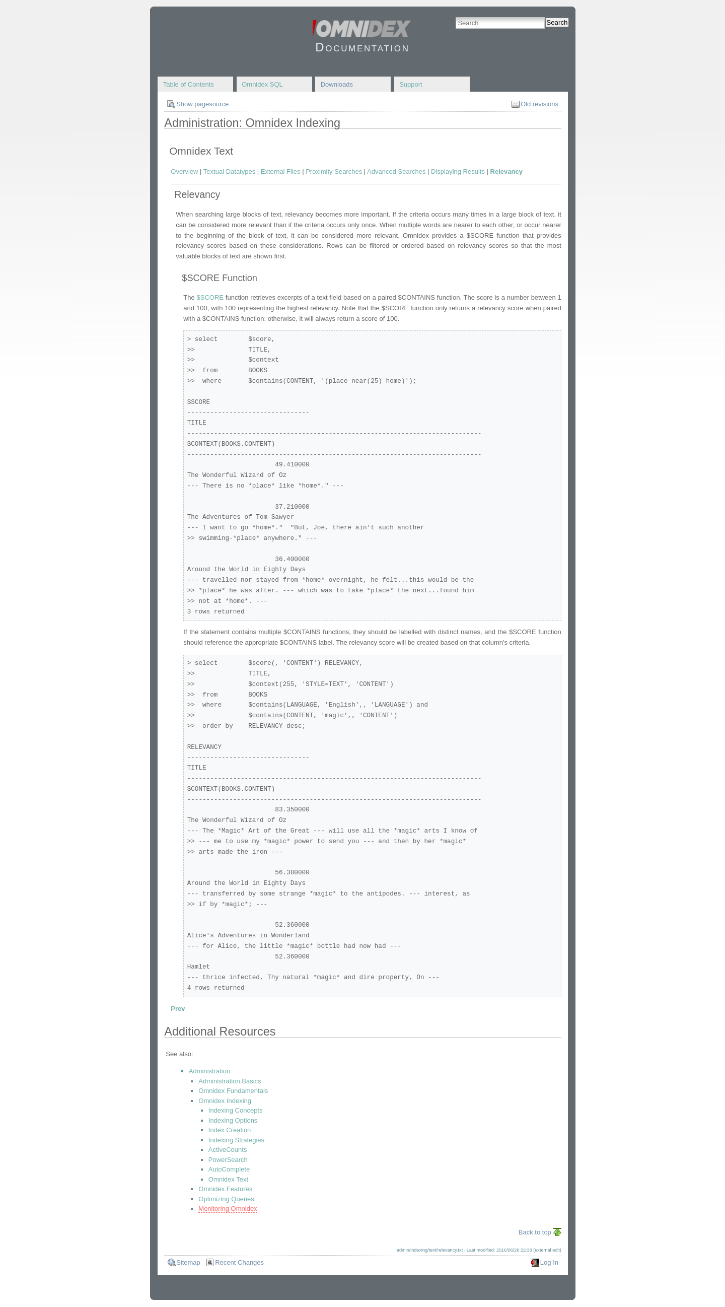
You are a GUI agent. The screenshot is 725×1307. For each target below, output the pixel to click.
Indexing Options (233, 1120)
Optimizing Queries (226, 1199)
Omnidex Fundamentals (233, 1090)
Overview (184, 171)
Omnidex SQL (262, 84)
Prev (178, 1008)
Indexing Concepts (235, 1110)
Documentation (362, 47)
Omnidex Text (228, 1179)
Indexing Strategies (236, 1140)
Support (410, 84)
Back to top (535, 1232)
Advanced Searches (396, 171)
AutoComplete (229, 1169)
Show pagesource (202, 104)
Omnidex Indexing (224, 1101)
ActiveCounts (227, 1149)
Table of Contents (188, 84)
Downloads (337, 84)
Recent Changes (239, 1262)
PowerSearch (228, 1159)
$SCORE (210, 297)
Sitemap (188, 1262)
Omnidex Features (225, 1189)
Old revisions (539, 104)
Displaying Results (458, 171)
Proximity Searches (334, 171)
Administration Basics (229, 1081)
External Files (281, 171)
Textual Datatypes (229, 171)
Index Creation (229, 1130)
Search (556, 22)
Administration (209, 1071)
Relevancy (506, 171)
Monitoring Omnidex (227, 1208)
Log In (549, 1262)
